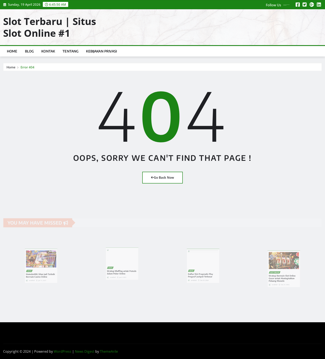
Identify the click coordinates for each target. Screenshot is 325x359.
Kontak (48, 51)
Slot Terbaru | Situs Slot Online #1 (49, 27)
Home (12, 51)
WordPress (62, 351)
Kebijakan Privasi (101, 51)
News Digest (84, 351)
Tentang (70, 51)
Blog (29, 51)
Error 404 (27, 68)
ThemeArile (109, 351)
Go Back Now (162, 177)
